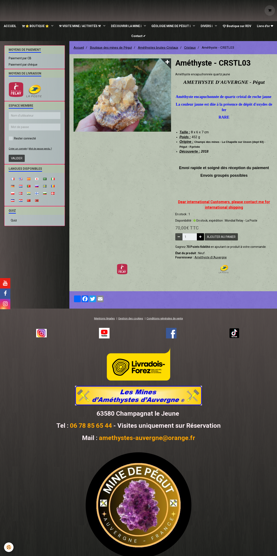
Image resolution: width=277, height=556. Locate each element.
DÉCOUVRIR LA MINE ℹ (137, 26)
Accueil (79, 49)
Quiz (14, 221)
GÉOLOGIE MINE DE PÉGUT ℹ (183, 26)
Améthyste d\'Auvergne (211, 258)
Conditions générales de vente (165, 319)
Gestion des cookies (130, 319)
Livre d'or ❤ (128, 37)
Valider (16, 159)
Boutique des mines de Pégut (111, 49)
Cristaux (190, 49)
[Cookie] (9, 547)
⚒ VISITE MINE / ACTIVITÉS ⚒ (90, 26)
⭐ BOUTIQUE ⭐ (45, 26)
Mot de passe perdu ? (40, 150)
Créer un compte (18, 150)
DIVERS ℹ (219, 26)
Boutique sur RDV (250, 26)
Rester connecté (22, 140)
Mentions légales (104, 319)
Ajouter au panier (221, 238)
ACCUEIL (19, 26)
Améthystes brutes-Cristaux (158, 49)
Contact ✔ (150, 37)
